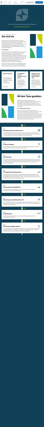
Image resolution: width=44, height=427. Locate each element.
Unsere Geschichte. (16, 2)
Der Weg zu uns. (22, 2)
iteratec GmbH (16, 46)
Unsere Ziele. (9, 2)
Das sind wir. (5, 2)
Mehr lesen (5, 86)
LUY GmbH (8, 47)
